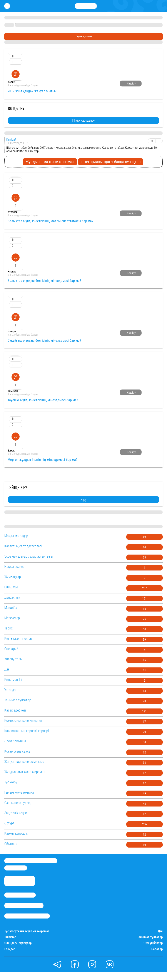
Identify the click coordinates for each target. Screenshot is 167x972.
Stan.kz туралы (20, 895)
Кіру (83, 499)
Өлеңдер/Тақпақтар (18, 943)
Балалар (157, 949)
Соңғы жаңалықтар (84, 36)
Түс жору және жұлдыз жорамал (27, 931)
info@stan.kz (15, 867)
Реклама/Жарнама (23, 905)
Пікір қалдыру (83, 120)
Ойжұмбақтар (153, 943)
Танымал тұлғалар (150, 937)
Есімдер (9, 949)
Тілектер (10, 937)
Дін (160, 931)
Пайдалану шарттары (27, 916)
